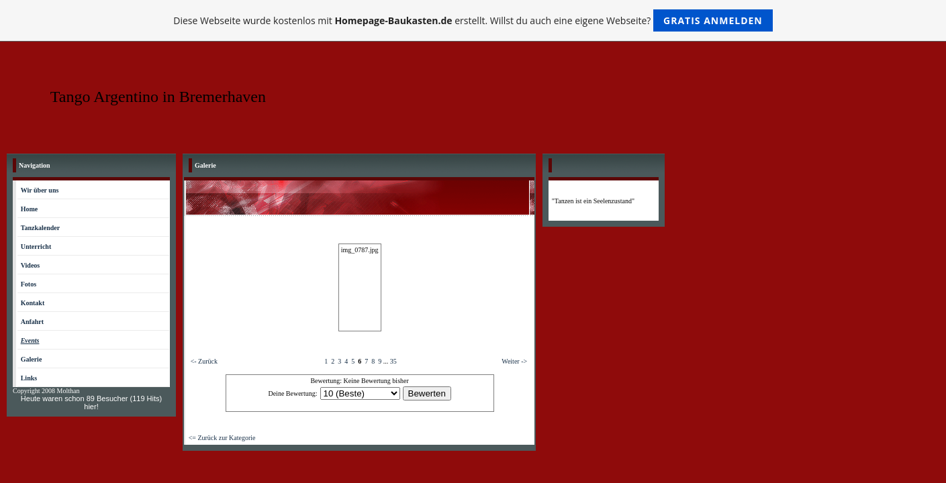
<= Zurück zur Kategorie (222, 437)
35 (393, 361)
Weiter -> (514, 361)
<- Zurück (204, 361)
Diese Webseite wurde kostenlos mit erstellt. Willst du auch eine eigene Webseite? (473, 20)
